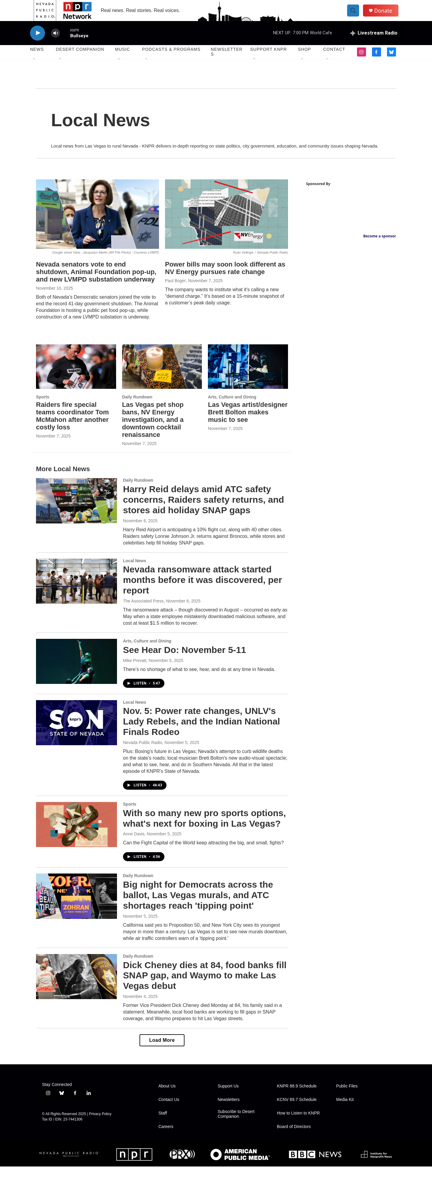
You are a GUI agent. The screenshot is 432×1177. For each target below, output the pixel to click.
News (37, 60)
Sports (42, 407)
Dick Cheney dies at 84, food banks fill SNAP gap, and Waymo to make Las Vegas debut (204, 986)
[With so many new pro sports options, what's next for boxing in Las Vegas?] (76, 835)
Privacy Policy (100, 1124)
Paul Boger (175, 291)
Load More (162, 1050)
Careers (165, 1137)
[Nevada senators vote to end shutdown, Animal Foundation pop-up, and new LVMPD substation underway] (97, 224)
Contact (334, 60)
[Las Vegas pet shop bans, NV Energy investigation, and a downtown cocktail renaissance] (162, 377)
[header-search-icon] (356, 16)
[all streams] (374, 44)
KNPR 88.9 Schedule (296, 1096)
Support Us (228, 1096)
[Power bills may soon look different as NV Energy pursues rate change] (226, 224)
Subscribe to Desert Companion (236, 1124)
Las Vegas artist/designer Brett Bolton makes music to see (247, 422)
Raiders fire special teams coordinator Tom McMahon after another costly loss (72, 426)
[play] (37, 43)
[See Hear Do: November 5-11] (76, 671)
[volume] (55, 43)
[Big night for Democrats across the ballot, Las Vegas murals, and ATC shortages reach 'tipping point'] (76, 906)
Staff (162, 1123)
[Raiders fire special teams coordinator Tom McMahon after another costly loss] (76, 377)
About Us (167, 1096)
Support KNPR (268, 60)
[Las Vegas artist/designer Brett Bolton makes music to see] (248, 377)
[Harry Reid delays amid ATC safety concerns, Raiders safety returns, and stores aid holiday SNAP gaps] (76, 511)
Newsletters (227, 62)
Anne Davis (134, 844)
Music (122, 60)
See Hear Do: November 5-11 (184, 660)
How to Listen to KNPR (298, 1123)
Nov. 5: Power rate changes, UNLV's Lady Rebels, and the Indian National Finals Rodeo (201, 732)
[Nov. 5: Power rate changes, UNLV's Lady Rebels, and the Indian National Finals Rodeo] (76, 733)
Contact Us (168, 1110)
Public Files (347, 1096)
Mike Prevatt (134, 671)
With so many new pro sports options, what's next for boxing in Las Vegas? (204, 829)
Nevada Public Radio (142, 753)
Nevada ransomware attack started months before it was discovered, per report (202, 590)
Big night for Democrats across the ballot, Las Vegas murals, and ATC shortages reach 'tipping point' (198, 905)
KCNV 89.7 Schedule (296, 1110)
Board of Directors (294, 1137)
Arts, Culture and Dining (232, 407)
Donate (386, 16)
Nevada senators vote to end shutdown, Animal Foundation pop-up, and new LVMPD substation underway (96, 282)
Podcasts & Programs (171, 60)
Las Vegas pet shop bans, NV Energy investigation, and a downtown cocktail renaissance (153, 430)
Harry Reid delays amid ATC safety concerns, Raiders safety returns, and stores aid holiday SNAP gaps (203, 510)
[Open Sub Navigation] (34, 69)
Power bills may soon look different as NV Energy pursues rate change (225, 278)
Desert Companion (80, 60)
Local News (134, 571)
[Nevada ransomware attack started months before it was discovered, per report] (76, 591)
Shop (304, 60)
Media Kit (345, 1110)
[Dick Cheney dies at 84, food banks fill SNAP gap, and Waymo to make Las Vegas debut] (76, 987)
